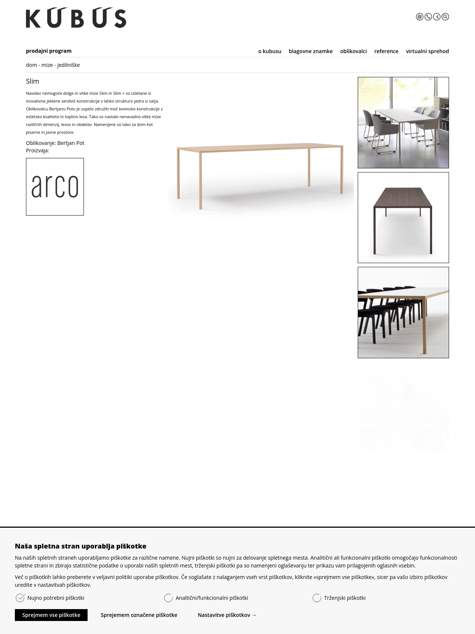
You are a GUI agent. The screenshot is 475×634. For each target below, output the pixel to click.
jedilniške (68, 64)
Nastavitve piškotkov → (227, 614)
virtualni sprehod (427, 51)
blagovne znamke (310, 51)
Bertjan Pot (70, 142)
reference (386, 51)
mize (47, 64)
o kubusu (269, 51)
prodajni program (49, 50)
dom (31, 64)
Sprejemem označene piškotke (139, 614)
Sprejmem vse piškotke (51, 614)
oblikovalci (353, 51)
